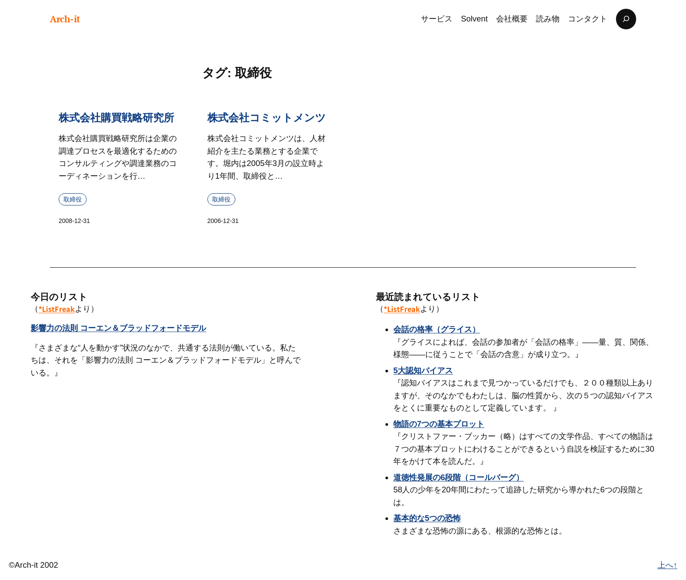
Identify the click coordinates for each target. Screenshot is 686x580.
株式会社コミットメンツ (266, 118)
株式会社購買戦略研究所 (116, 118)
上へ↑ (667, 564)
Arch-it (65, 19)
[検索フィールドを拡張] (626, 19)
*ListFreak (56, 309)
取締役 (72, 198)
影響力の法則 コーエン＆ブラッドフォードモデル (118, 327)
